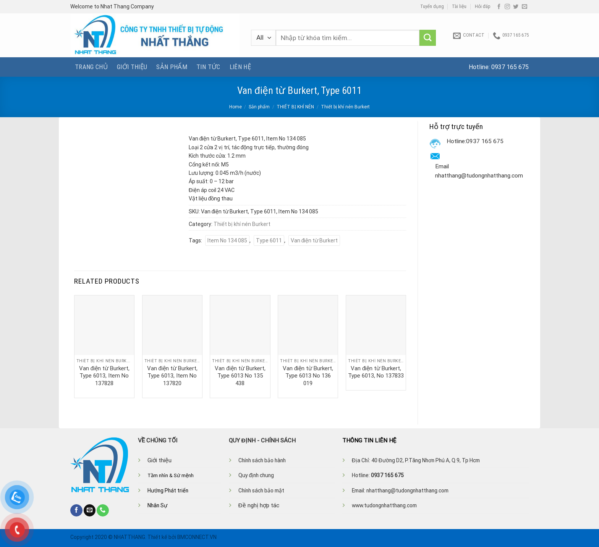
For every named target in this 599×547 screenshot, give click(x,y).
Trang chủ (91, 67)
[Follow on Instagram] (507, 7)
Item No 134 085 (227, 240)
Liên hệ (240, 67)
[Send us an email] (524, 7)
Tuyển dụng (432, 6)
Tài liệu (459, 6)
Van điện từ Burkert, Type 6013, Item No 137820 (172, 376)
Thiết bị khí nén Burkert (345, 107)
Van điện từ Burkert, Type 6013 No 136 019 (308, 376)
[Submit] (427, 38)
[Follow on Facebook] (499, 7)
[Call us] (103, 510)
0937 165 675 (510, 67)
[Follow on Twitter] (515, 7)
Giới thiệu (132, 67)
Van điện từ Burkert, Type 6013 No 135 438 (240, 376)
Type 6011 (269, 240)
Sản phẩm (171, 67)
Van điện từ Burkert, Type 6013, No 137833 (376, 372)
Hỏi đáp (483, 6)
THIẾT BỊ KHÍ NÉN (295, 107)
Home (235, 107)
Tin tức (208, 67)
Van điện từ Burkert (314, 240)
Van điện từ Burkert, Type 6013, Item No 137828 (104, 376)
